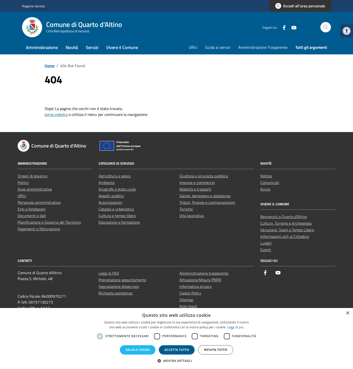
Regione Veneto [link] (33, 6)
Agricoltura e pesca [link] (114, 176)
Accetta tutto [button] (176, 350)
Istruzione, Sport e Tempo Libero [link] (287, 230)
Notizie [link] (266, 176)
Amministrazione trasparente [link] (203, 273)
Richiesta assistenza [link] (115, 293)
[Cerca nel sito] (325, 27)
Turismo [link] (186, 209)
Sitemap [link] (186, 300)
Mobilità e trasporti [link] (195, 189)
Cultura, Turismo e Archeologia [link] (286, 223)
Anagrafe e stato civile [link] (117, 189)
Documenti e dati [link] (32, 216)
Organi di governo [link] (32, 176)
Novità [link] (72, 47)
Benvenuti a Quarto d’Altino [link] (283, 217)
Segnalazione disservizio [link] (119, 286)
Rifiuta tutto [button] (215, 350)
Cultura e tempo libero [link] (117, 216)
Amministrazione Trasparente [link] (263, 47)
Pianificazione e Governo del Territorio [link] (49, 222)
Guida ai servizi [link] (217, 47)
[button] (176, 360)
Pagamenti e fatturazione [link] (39, 229)
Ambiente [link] (107, 182)
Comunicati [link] (269, 182)
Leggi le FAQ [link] (109, 273)
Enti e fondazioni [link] (32, 209)
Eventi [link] (265, 250)
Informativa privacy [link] (195, 286)
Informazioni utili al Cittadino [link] (284, 236)
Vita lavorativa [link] (191, 216)
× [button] (347, 313)
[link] (346, 31)
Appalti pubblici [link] (111, 196)
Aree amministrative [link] (35, 189)
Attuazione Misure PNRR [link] (200, 280)
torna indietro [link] (56, 114)
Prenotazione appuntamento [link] (122, 280)
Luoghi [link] (266, 243)
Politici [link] (23, 182)
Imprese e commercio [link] (197, 182)
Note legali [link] (188, 306)
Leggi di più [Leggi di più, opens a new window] (235, 327)
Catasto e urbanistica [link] (116, 209)
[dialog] (176, 338)
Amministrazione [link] (42, 47)
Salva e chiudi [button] (138, 350)
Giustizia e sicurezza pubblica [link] (203, 176)
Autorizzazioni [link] (110, 202)
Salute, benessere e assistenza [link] (204, 196)
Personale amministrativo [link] (39, 202)
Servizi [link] (92, 47)
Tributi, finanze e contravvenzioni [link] (207, 202)
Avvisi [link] (265, 189)
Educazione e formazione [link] (119, 222)
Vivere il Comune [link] (122, 47)
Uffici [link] (193, 47)
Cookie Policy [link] (190, 293)
